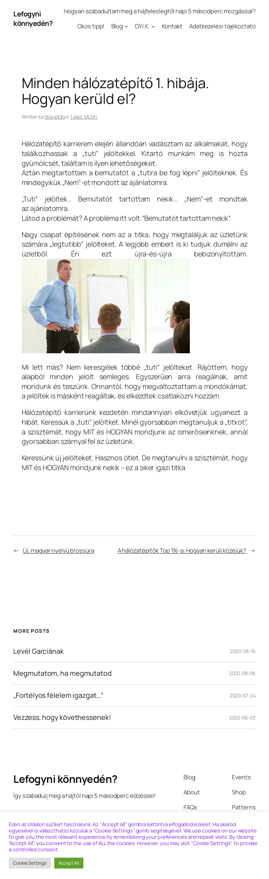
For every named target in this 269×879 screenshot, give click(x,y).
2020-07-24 (243, 695)
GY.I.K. (142, 26)
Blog (117, 26)
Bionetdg (54, 116)
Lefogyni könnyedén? (33, 18)
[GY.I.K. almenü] (153, 26)
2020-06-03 (242, 717)
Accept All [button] (68, 863)
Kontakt (172, 26)
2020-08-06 (242, 673)
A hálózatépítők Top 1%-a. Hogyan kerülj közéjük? (182, 550)
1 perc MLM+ (84, 116)
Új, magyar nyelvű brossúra (58, 550)
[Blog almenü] (126, 26)
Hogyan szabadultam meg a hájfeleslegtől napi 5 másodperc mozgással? (159, 11)
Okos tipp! (90, 26)
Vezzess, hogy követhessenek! (62, 717)
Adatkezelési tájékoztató (222, 26)
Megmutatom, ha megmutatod (62, 673)
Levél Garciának (38, 651)
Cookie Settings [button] (30, 863)
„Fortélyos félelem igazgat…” (58, 695)
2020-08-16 (243, 651)
